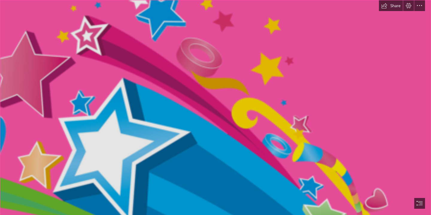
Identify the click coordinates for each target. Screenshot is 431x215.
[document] (215, 107)
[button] (391, 5)
